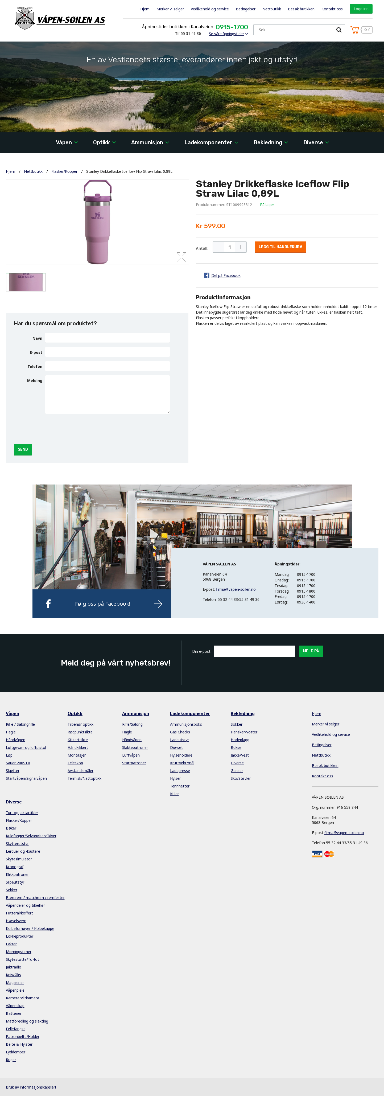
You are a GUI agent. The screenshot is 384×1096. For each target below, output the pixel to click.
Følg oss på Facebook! (102, 603)
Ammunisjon (147, 142)
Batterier (14, 1013)
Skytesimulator (19, 858)
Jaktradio (13, 967)
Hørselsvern (16, 920)
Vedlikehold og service (210, 8)
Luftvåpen (131, 755)
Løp (9, 755)
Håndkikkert (78, 747)
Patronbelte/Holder (22, 1036)
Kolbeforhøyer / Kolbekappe (30, 928)
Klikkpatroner (17, 874)
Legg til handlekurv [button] (280, 247)
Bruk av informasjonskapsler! (31, 1087)
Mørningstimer (18, 951)
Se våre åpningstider (226, 33)
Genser (237, 770)
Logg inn (361, 8)
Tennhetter (179, 786)
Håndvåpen (15, 739)
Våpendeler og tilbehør (25, 905)
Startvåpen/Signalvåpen (26, 778)
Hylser (175, 778)
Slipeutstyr (15, 882)
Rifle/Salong (132, 724)
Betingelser (245, 8)
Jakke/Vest (240, 755)
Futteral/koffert (19, 913)
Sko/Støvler (241, 778)
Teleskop (75, 762)
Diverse (313, 142)
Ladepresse (180, 770)
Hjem (145, 8)
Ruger (11, 1059)
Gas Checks (180, 731)
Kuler (174, 793)
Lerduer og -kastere (23, 851)
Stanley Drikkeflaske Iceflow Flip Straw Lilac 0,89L (129, 171)
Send (23, 449)
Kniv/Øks (13, 974)
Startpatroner (134, 762)
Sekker (11, 889)
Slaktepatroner (135, 747)
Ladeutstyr (179, 739)
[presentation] (85, 428)
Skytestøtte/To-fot (22, 959)
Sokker (236, 724)
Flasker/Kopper (64, 171)
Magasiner (15, 982)
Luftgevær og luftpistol (26, 747)
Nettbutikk (271, 8)
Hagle (11, 731)
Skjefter (12, 770)
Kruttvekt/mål (182, 762)
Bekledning (268, 142)
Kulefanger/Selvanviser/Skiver (31, 835)
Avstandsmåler (80, 770)
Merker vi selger (170, 8)
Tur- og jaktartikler (22, 812)
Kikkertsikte (78, 739)
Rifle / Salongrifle (20, 724)
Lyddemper (15, 1051)
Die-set (176, 747)
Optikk (101, 142)
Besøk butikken (301, 8)
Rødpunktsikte (80, 731)
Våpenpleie (15, 990)
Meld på (311, 651)
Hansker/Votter (244, 731)
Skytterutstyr (17, 843)
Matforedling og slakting (27, 1021)
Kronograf (14, 866)
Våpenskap (15, 1005)
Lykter (11, 943)
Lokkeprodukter (19, 936)
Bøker (11, 828)
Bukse (236, 747)
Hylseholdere (181, 755)
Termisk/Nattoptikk (84, 778)
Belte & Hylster (19, 1044)
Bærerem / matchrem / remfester (35, 897)
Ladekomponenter (208, 142)
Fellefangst (15, 1028)
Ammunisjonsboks (186, 724)
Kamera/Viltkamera (22, 997)
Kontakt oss (332, 8)
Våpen (64, 142)
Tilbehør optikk (80, 724)
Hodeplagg (240, 739)
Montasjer (77, 755)
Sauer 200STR (18, 762)
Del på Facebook (226, 275)
